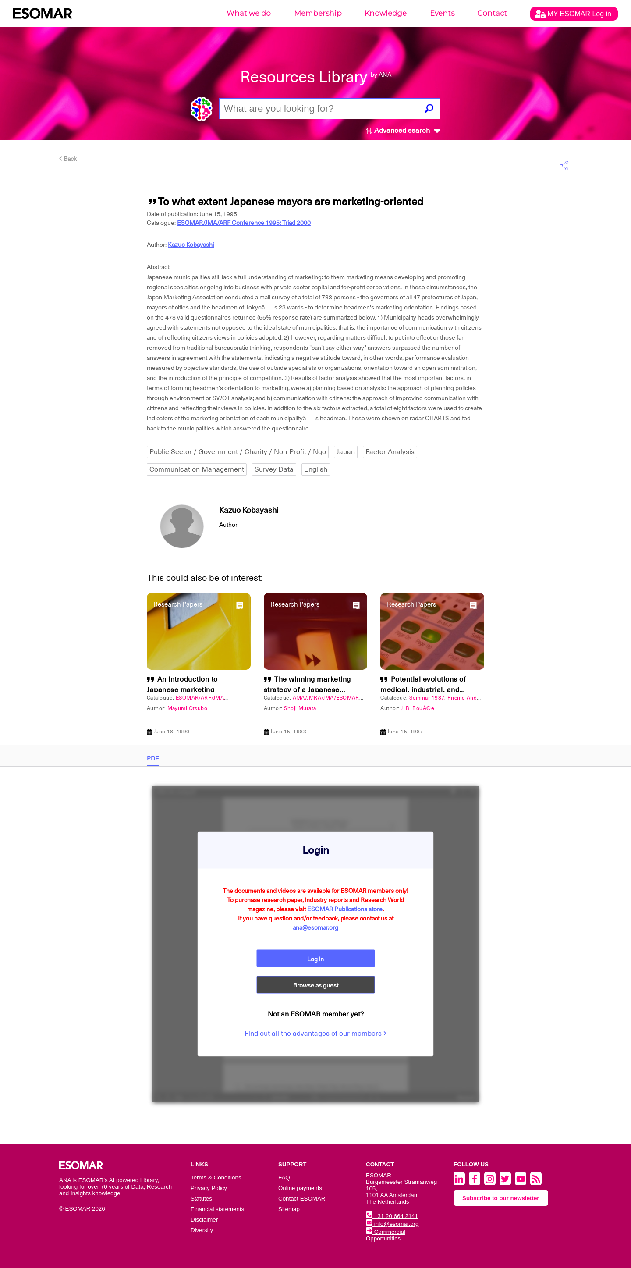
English (315, 469)
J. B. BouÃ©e (417, 708)
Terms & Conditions (216, 1177)
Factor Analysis (390, 452)
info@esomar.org (392, 1224)
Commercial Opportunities (385, 1235)
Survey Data (274, 469)
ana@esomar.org (315, 927)
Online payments (300, 1188)
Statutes (201, 1198)
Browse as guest (315, 985)
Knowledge (386, 13)
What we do (249, 13)
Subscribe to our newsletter (500, 1198)
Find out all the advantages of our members (315, 1033)
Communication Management (196, 469)
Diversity (202, 1230)
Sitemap (289, 1209)
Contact (492, 13)
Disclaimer (204, 1219)
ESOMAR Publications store (345, 909)
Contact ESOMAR (301, 1198)
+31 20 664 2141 (392, 1216)
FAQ (284, 1177)
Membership (318, 13)
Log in (315, 959)
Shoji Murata (300, 708)
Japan (346, 452)
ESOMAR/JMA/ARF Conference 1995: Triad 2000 (244, 223)
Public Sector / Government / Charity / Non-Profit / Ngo (237, 452)
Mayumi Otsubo (187, 708)
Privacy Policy (209, 1188)
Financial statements (217, 1209)
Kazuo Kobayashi (191, 245)
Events (442, 13)
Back (68, 159)
